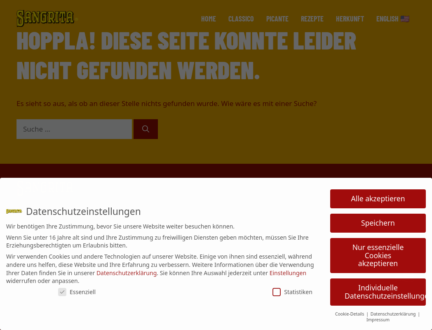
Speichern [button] (378, 223)
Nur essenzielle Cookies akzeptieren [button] (378, 255)
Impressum (378, 320)
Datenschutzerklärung (126, 273)
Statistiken (292, 292)
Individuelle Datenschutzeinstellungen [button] (385, 292)
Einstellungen (288, 273)
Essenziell (77, 292)
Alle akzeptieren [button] (378, 198)
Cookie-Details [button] (350, 314)
